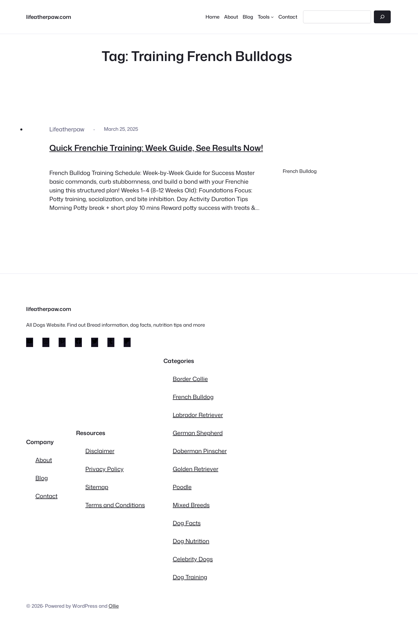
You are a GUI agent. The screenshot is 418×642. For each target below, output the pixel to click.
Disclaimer (99, 451)
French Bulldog (300, 171)
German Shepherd (198, 433)
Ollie (114, 605)
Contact (46, 496)
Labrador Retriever (198, 415)
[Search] (382, 16)
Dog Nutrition (191, 541)
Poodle (182, 487)
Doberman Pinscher (200, 451)
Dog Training (190, 577)
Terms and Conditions (115, 505)
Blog (41, 478)
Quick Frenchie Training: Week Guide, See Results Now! (156, 147)
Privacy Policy (104, 469)
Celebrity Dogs (193, 559)
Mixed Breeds (191, 505)
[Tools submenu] (266, 17)
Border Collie (190, 379)
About (43, 460)
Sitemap (96, 487)
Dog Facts (187, 523)
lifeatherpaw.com (48, 17)
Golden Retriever (195, 469)
